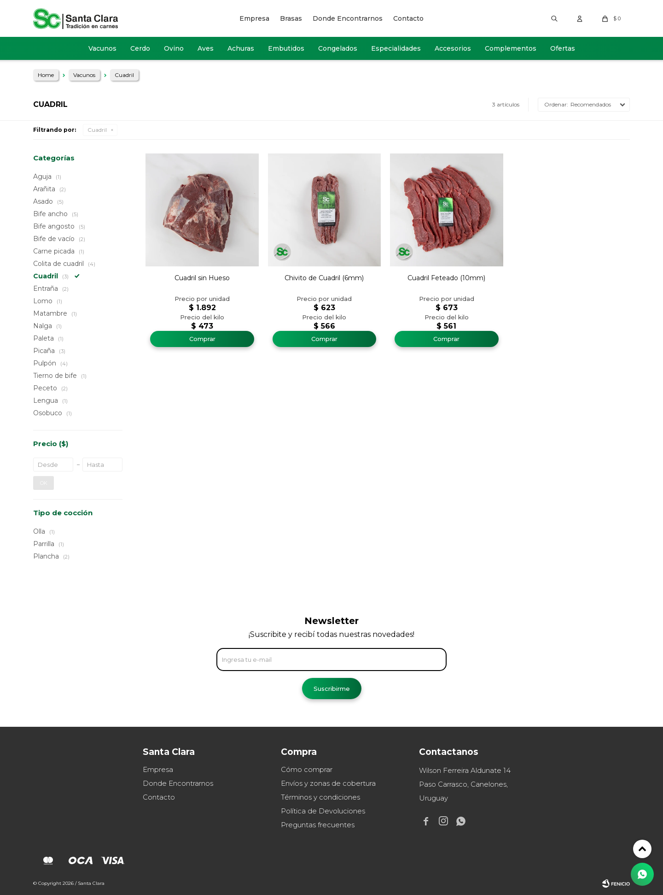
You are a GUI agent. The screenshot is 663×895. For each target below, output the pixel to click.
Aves (206, 48)
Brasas (291, 18)
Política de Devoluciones (323, 811)
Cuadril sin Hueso (202, 278)
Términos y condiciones (320, 797)
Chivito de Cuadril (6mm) (324, 278)
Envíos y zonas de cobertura (328, 783)
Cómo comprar (306, 769)
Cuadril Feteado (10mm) (446, 278)
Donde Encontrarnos (348, 18)
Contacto (408, 18)
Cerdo (140, 48)
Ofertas (562, 48)
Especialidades (396, 48)
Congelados (337, 48)
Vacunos (102, 48)
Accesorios (453, 48)
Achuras (240, 48)
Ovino (174, 48)
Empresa (254, 18)
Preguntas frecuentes (318, 824)
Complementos (510, 48)
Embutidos (286, 48)
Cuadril (97, 129)
